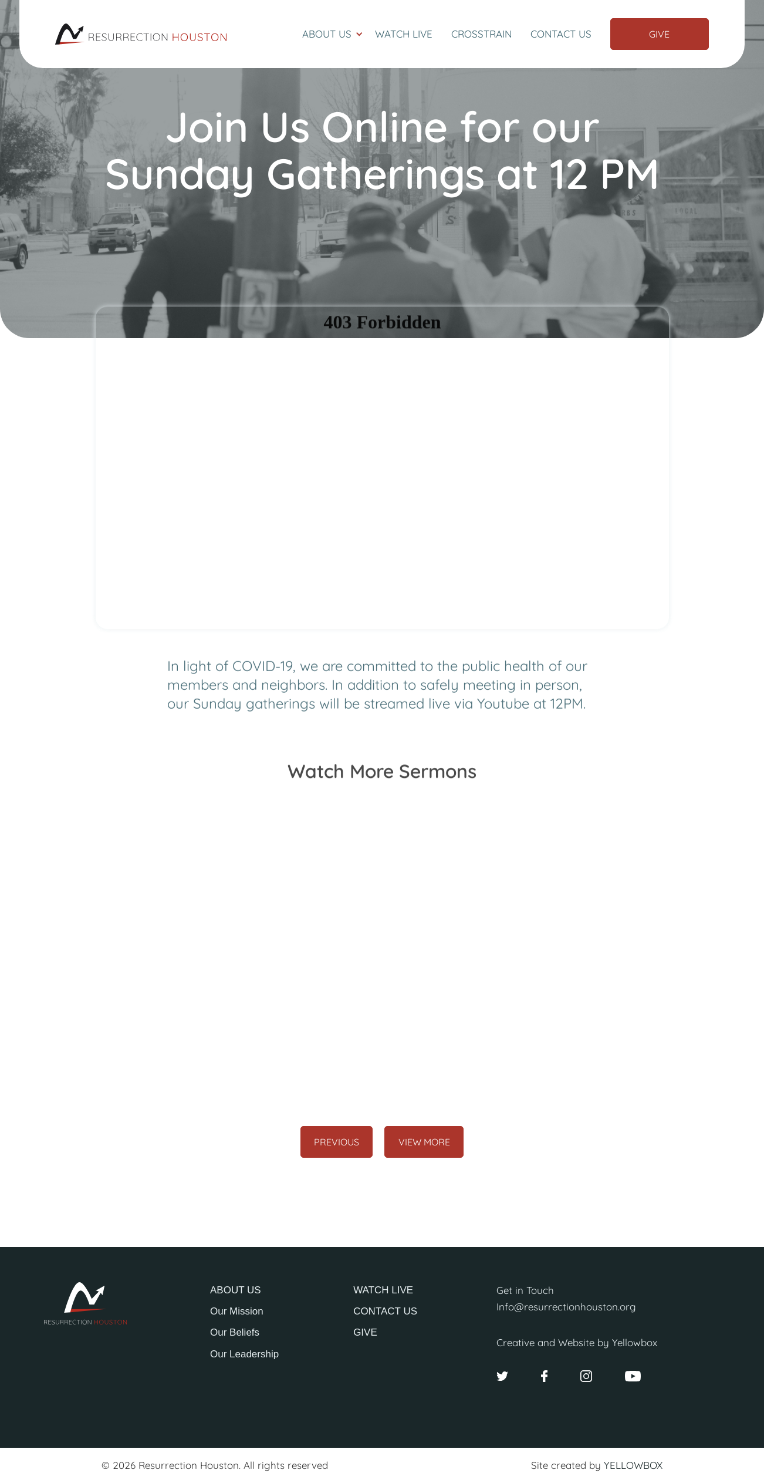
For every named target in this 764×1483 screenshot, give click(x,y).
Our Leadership (244, 1354)
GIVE (365, 1332)
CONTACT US (385, 1311)
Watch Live (403, 34)
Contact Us (560, 34)
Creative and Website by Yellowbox (576, 1342)
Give (659, 34)
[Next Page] (424, 1142)
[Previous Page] (336, 1142)
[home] (140, 34)
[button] (332, 34)
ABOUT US (235, 1290)
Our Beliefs (234, 1332)
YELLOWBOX (633, 1465)
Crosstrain (481, 34)
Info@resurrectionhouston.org (566, 1306)
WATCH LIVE (383, 1290)
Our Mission (236, 1311)
